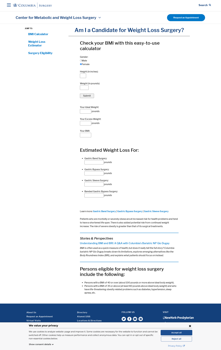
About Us (31, 312)
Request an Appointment (186, 17)
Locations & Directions (89, 320)
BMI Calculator (38, 34)
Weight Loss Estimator (36, 43)
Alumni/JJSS (83, 316)
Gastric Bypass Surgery (129, 211)
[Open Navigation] (9, 5)
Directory (82, 312)
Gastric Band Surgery (104, 211)
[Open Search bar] (205, 5)
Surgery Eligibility (40, 53)
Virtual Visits (33, 320)
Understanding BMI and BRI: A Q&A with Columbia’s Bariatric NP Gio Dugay (125, 243)
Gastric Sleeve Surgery (156, 211)
